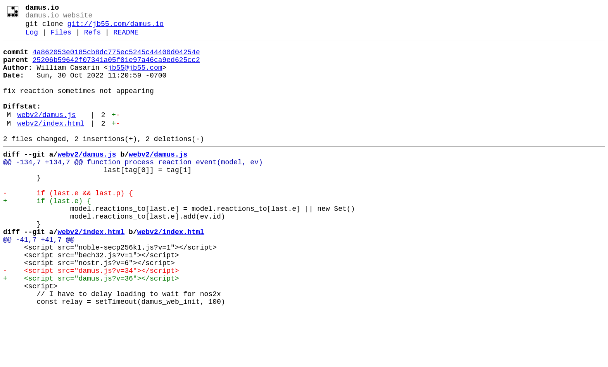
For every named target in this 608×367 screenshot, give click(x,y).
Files (60, 38)
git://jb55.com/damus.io (115, 28)
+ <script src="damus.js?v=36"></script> (91, 327)
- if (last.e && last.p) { (68, 225)
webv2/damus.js (46, 134)
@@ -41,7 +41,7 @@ (38, 281)
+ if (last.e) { (47, 234)
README (125, 38)
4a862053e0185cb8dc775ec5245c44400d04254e (116, 59)
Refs (92, 38)
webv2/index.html (50, 144)
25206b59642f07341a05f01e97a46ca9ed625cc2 (116, 68)
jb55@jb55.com (135, 78)
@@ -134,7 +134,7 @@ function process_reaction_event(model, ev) (133, 188)
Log (32, 38)
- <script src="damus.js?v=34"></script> (91, 318)
